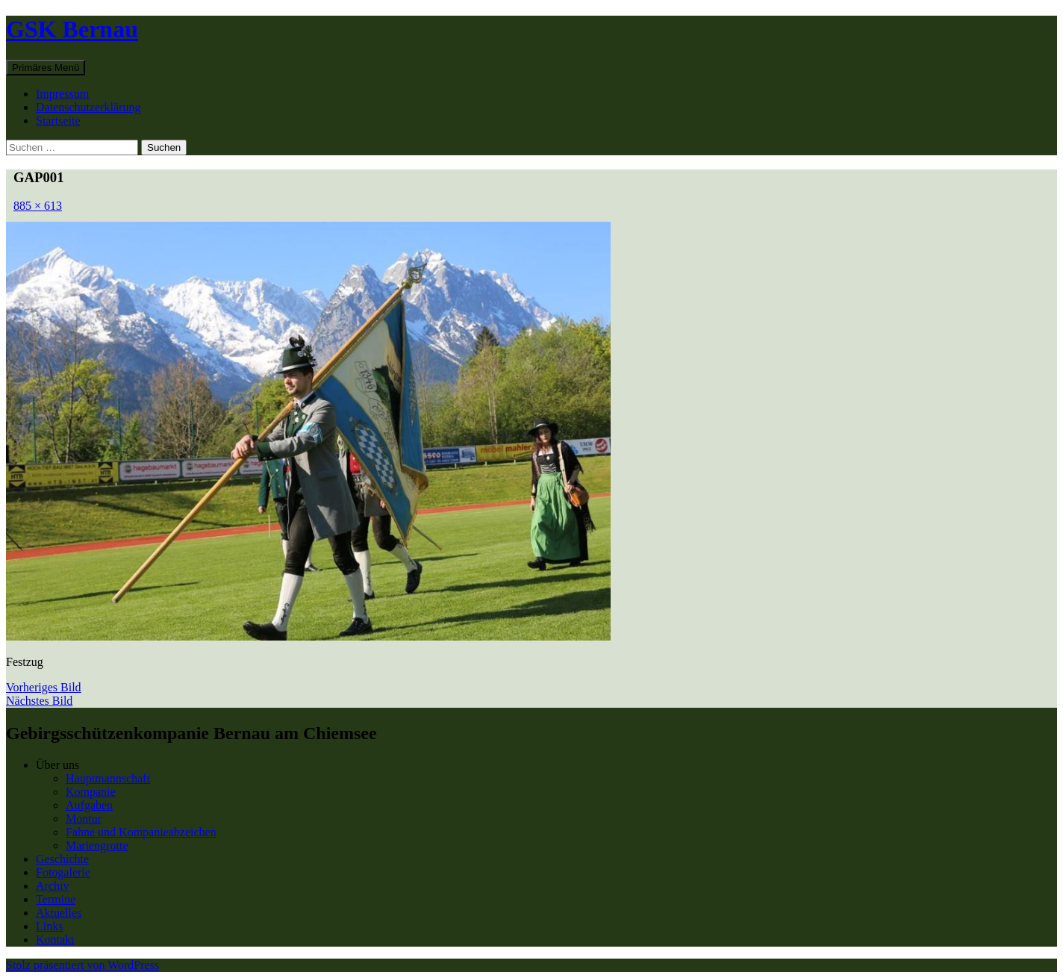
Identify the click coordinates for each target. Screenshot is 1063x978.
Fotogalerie (63, 872)
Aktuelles (58, 912)
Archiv (52, 885)
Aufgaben (89, 805)
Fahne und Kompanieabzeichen (141, 832)
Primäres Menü (45, 67)
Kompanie (91, 791)
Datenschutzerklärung (88, 107)
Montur (84, 818)
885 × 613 (37, 205)
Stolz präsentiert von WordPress (82, 965)
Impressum (62, 93)
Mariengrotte (97, 845)
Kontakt (55, 939)
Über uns (57, 765)
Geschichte (62, 859)
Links (49, 926)
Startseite (58, 120)
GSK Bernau (72, 29)
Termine (55, 899)
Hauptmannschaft (108, 778)
